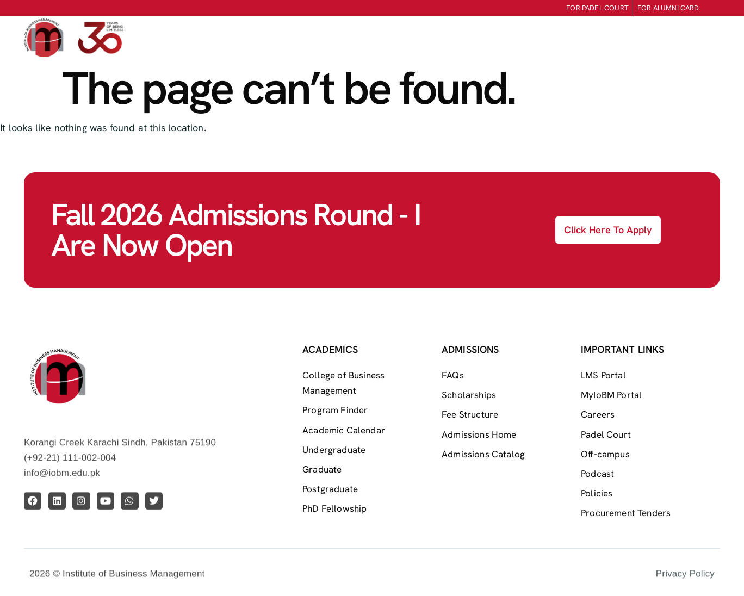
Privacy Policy (685, 583)
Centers (637, 38)
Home (269, 37)
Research (577, 38)
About (311, 38)
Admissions (371, 38)
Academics (440, 38)
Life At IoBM (511, 38)
